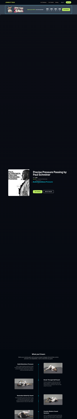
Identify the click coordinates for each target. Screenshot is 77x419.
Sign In (62, 2)
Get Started (66, 9)
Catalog (56, 2)
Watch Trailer (48, 191)
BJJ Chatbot (51, 2)
